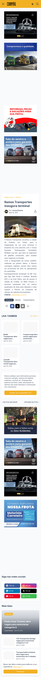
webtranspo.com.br (18, 295)
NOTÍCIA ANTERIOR (10, 402)
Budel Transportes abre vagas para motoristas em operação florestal (10, 336)
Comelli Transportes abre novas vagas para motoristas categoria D (10, 362)
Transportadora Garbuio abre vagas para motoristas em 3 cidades (26, 654)
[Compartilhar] (35, 212)
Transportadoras (28, 300)
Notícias (18, 197)
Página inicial (9, 197)
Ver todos (33, 316)
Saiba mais (17, 667)
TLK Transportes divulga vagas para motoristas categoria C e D (25, 641)
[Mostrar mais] (28, 306)
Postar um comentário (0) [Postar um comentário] (20, 393)
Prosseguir (20, 671)
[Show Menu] (3, 4)
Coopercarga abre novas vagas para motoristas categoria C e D (30, 336)
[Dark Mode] (32, 4)
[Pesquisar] (37, 4)
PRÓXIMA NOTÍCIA (31, 402)
